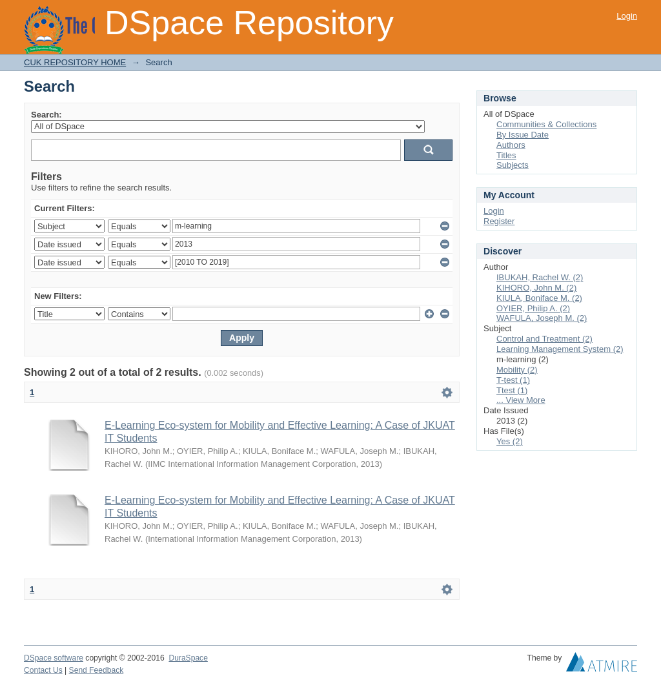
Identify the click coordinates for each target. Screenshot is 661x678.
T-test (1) (513, 380)
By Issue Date (522, 134)
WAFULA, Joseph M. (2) (541, 318)
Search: (46, 114)
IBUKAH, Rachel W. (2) (539, 277)
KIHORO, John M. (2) (536, 288)
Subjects (512, 165)
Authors (510, 145)
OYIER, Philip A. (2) (533, 308)
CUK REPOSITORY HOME (75, 62)
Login (626, 16)
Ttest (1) (511, 390)
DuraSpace (187, 658)
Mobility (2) (517, 370)
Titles (506, 155)
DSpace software (53, 658)
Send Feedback (96, 670)
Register (498, 221)
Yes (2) (509, 441)
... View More (520, 400)
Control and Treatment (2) (544, 339)
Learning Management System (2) (560, 349)
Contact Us (43, 670)
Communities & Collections (546, 124)
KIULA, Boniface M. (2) (539, 298)
